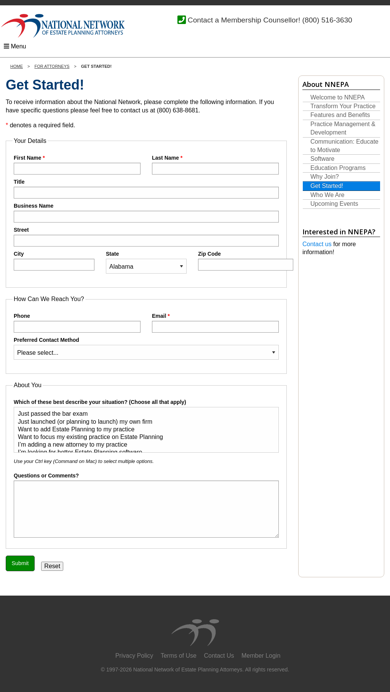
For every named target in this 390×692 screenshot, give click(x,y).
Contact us (316, 244)
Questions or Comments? (46, 476)
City (54, 261)
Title (146, 189)
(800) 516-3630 (327, 20)
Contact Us (219, 655)
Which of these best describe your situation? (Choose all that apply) (146, 426)
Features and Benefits (340, 115)
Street (146, 237)
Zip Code (238, 261)
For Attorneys (51, 66)
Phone (77, 323)
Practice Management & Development (343, 128)
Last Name (215, 165)
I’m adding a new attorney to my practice (143, 445)
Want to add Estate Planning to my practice (143, 430)
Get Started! (326, 186)
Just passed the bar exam (143, 414)
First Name (77, 165)
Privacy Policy (134, 655)
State (146, 262)
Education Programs (338, 168)
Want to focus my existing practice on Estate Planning (143, 437)
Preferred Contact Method (146, 348)
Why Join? (324, 176)
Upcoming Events (334, 203)
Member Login (260, 655)
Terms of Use (179, 655)
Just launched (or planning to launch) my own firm (143, 422)
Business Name (146, 213)
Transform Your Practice (343, 106)
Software (322, 158)
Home (16, 66)
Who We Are (327, 195)
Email (215, 323)
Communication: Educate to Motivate (344, 145)
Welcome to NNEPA (337, 97)
